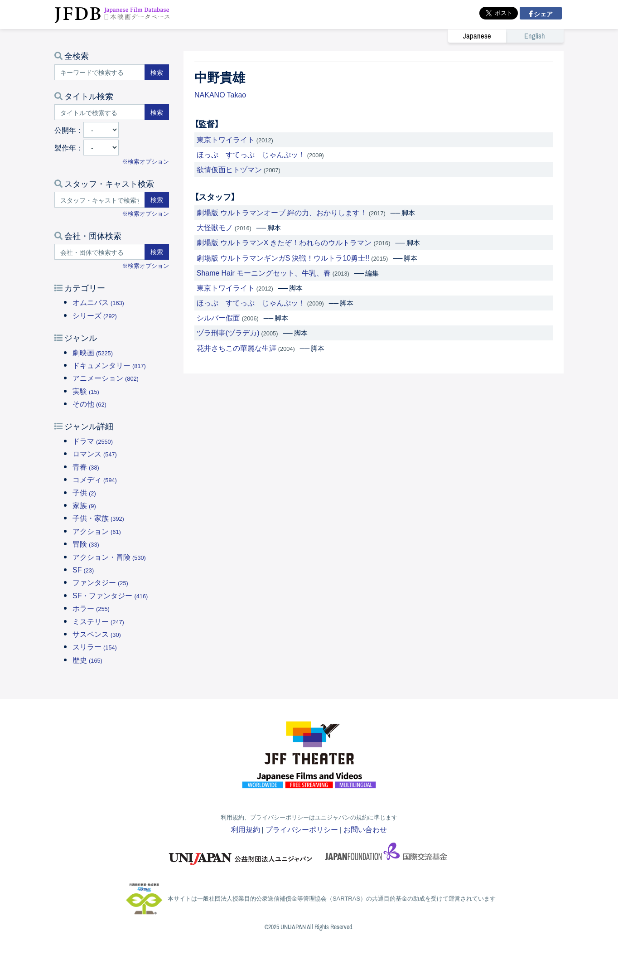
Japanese (477, 36)
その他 (89, 403)
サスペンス (96, 633)
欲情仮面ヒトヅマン (229, 169)
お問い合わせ (365, 829)
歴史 (87, 659)
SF (83, 569)
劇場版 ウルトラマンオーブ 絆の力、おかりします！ (282, 212)
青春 (85, 466)
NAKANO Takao (220, 94)
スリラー (94, 646)
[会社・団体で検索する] (99, 252)
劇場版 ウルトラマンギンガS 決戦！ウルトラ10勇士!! (283, 257)
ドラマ (92, 440)
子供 (84, 492)
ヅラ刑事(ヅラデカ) (228, 332)
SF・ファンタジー (110, 595)
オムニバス (98, 301)
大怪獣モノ (215, 227)
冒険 (85, 543)
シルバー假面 (218, 317)
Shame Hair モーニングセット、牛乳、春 (264, 272)
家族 (84, 504)
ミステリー (98, 621)
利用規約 (245, 829)
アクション (96, 530)
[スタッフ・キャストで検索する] (99, 200)
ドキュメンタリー (109, 364)
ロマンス (94, 453)
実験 (85, 390)
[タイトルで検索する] (99, 112)
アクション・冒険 (109, 556)
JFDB (112, 14)
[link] (506, 36)
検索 (156, 72)
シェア (542, 13)
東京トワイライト (226, 139)
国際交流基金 (386, 854)
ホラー (91, 607)
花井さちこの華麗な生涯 (236, 347)
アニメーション (105, 377)
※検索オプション (145, 161)
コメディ (94, 479)
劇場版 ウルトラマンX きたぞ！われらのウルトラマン (284, 242)
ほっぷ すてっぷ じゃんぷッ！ (251, 154)
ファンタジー (100, 582)
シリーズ (94, 315)
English (534, 36)
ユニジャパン (241, 854)
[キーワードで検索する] (99, 72)
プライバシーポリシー (302, 829)
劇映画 (92, 352)
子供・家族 (98, 517)
